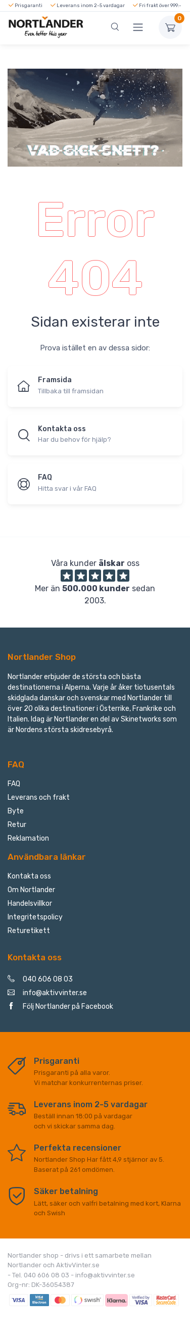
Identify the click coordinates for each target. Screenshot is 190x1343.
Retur (17, 824)
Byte (16, 811)
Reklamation (28, 838)
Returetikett (29, 930)
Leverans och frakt (39, 797)
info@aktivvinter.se (47, 993)
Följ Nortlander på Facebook (60, 1006)
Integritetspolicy (35, 917)
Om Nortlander (31, 890)
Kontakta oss (29, 876)
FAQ (14, 784)
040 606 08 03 (40, 979)
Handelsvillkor (30, 903)
